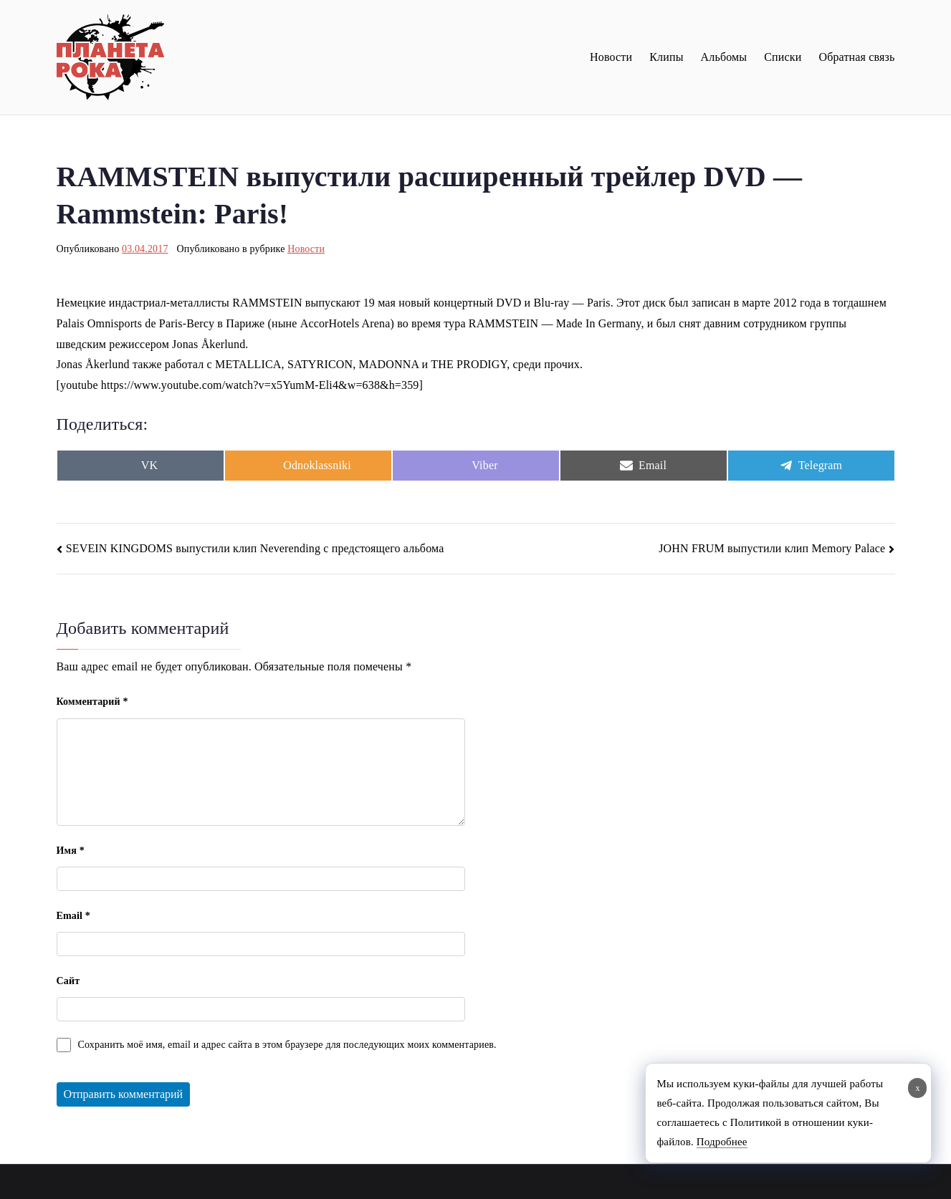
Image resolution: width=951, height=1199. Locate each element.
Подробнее (722, 1141)
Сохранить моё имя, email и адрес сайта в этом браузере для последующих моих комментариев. (287, 1044)
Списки (782, 57)
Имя (71, 850)
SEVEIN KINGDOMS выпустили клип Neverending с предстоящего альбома (255, 548)
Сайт (68, 981)
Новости (611, 57)
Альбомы (724, 57)
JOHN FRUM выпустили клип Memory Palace (772, 548)
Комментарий (92, 701)
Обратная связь (856, 57)
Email (73, 915)
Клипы (666, 57)
